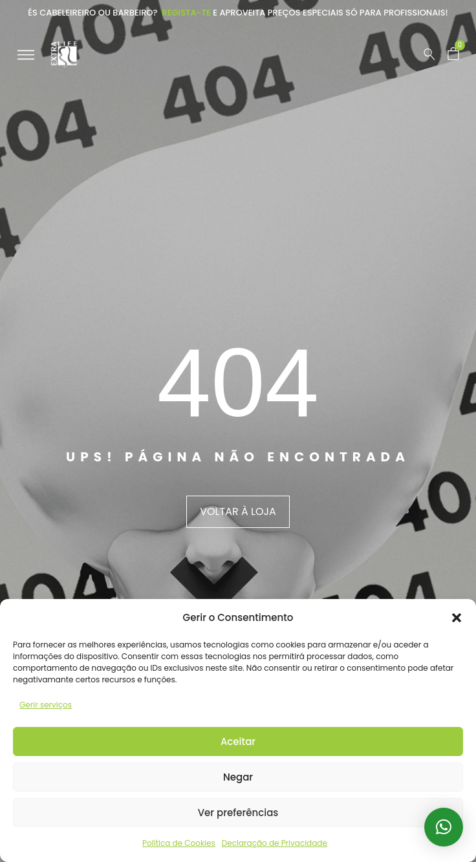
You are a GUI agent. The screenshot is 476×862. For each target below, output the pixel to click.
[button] (456, 617)
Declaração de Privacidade (274, 842)
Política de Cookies (178, 842)
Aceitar (238, 741)
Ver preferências (238, 812)
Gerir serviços (45, 704)
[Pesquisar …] (429, 54)
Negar (238, 777)
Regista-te (186, 12)
